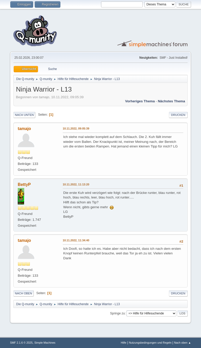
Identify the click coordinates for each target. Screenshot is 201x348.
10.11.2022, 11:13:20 (76, 184)
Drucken (178, 114)
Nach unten (24, 114)
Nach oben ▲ (182, 342)
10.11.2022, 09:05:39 (76, 128)
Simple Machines (44, 342)
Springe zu (117, 313)
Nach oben (23, 293)
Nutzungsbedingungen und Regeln (150, 342)
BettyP (24, 184)
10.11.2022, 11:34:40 (76, 240)
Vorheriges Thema (140, 101)
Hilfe (123, 342)
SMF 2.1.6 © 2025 (21, 342)
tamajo (24, 128)
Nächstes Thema (171, 101)
